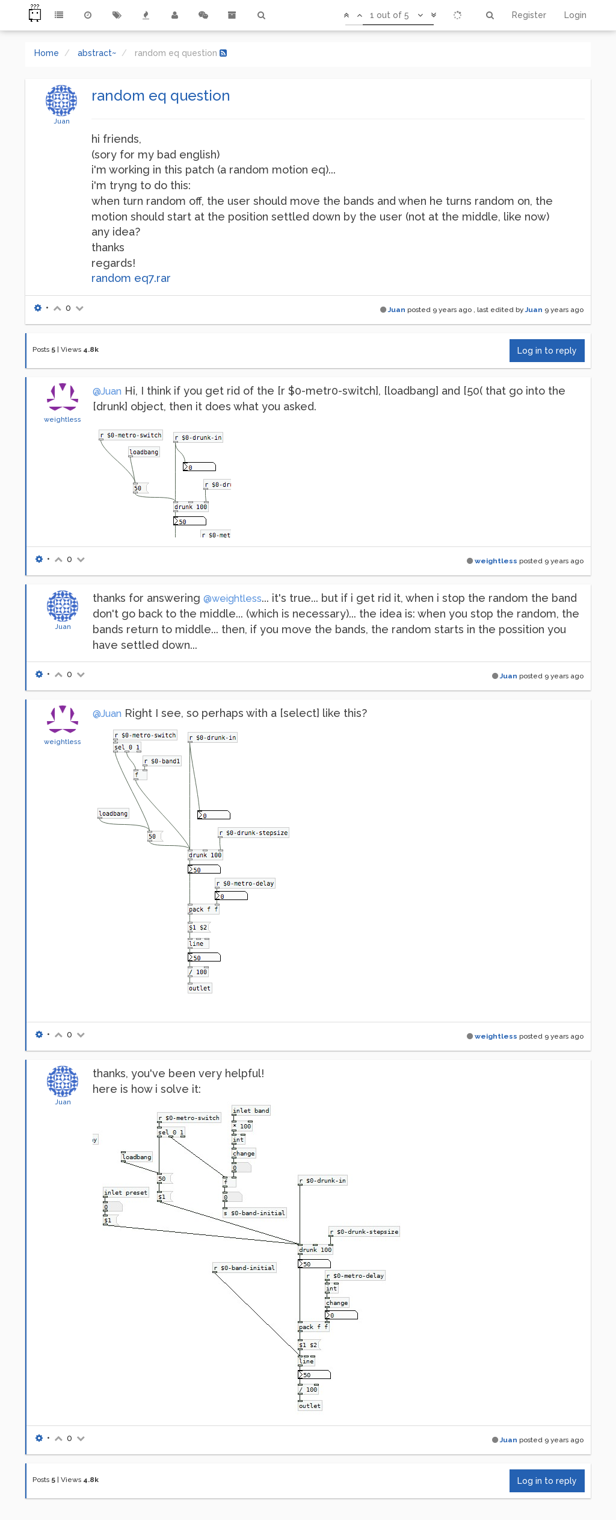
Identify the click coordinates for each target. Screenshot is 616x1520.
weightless (62, 419)
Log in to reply (547, 350)
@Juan (107, 391)
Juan (62, 121)
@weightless (232, 598)
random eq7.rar (131, 278)
